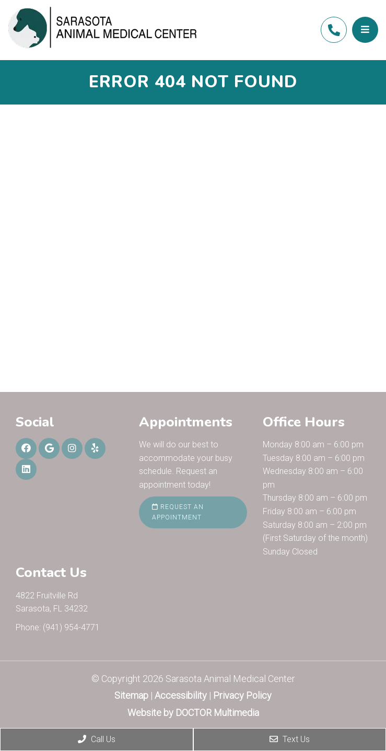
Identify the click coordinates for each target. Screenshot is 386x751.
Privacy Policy (242, 695)
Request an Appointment (178, 512)
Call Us (96, 739)
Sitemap (131, 695)
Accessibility (181, 695)
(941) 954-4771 (333, 30)
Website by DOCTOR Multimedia (193, 712)
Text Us (290, 739)
